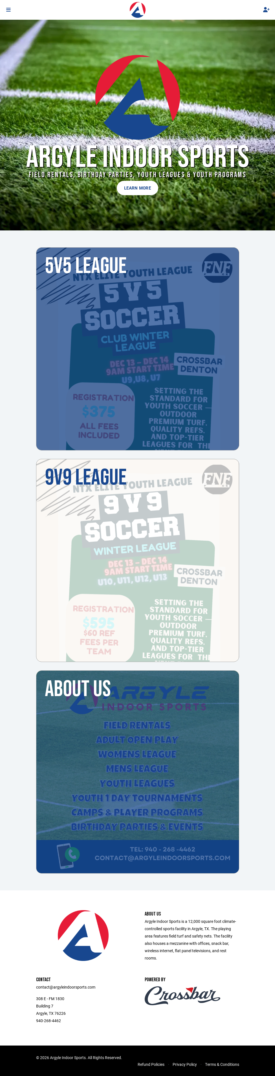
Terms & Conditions (222, 1064)
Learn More (137, 188)
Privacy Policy (185, 1064)
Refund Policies (151, 1064)
